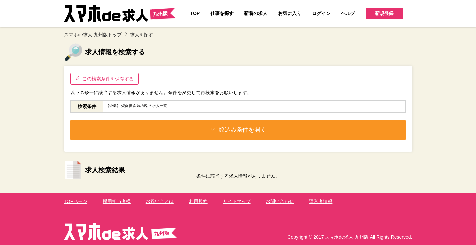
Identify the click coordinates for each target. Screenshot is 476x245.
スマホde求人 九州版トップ (93, 34)
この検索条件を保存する (104, 78)
